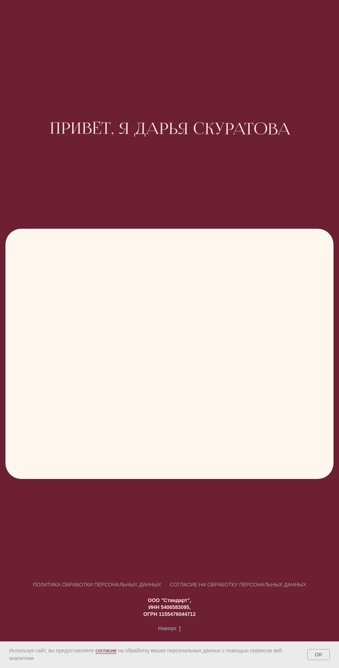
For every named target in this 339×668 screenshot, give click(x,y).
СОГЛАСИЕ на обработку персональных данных (238, 585)
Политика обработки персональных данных (97, 585)
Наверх (169, 628)
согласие (106, 650)
